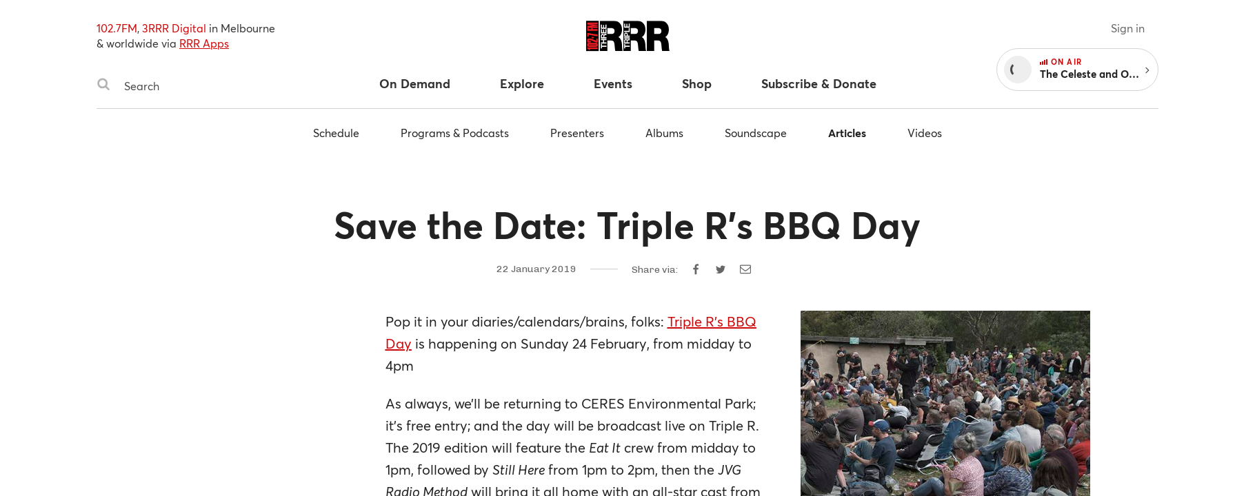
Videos (924, 132)
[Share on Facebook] (696, 269)
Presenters (577, 132)
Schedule (336, 132)
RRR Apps (204, 43)
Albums (664, 132)
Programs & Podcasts (455, 132)
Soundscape (756, 132)
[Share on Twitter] (720, 269)
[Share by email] (745, 269)
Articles (847, 132)
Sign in (1128, 28)
